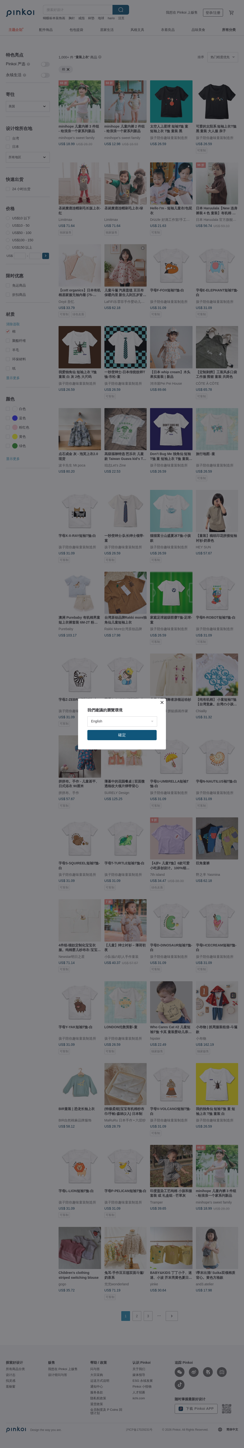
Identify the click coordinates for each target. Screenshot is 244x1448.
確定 (122, 735)
